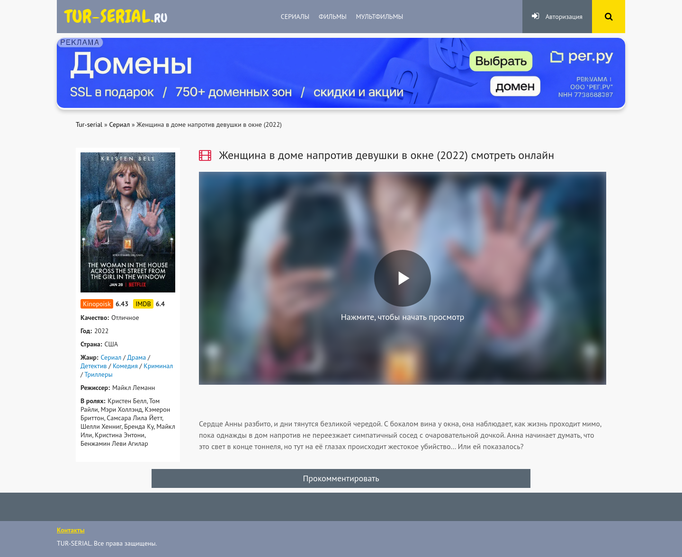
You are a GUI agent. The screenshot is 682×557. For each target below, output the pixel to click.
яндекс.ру (116, 16)
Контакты (71, 530)
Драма (136, 357)
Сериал (111, 357)
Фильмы (333, 16)
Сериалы (295, 16)
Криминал (158, 366)
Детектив (94, 366)
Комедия (125, 366)
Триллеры (98, 374)
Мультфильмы (380, 16)
